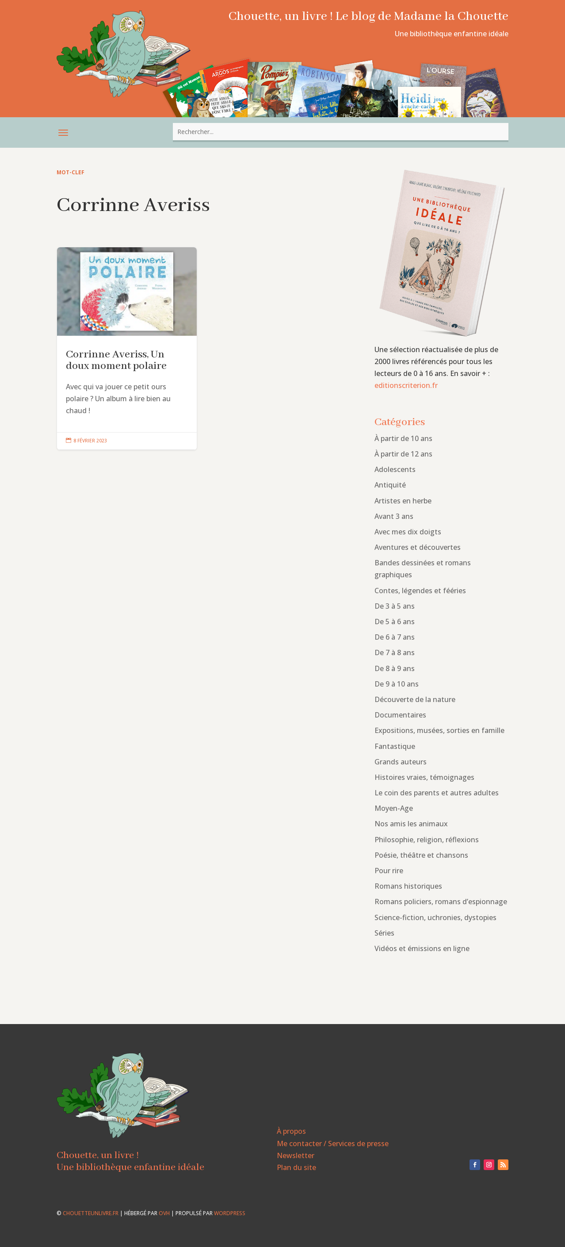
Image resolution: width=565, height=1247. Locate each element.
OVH (164, 1213)
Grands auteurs (400, 762)
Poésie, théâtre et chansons (421, 855)
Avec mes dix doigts (407, 532)
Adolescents (395, 469)
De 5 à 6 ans (394, 621)
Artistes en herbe (402, 501)
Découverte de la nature (414, 699)
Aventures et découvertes (417, 547)
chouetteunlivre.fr (90, 1213)
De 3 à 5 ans (394, 606)
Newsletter (295, 1155)
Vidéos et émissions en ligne (422, 948)
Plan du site (296, 1167)
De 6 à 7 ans (394, 637)
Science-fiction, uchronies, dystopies (435, 917)
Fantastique (394, 746)
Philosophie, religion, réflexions (426, 839)
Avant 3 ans (393, 516)
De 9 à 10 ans (396, 684)
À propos (291, 1131)
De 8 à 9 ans (394, 668)
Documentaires (400, 715)
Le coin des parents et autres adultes (436, 793)
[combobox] (340, 131)
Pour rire (388, 870)
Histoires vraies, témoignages (424, 777)
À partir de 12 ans (403, 454)
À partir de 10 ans (403, 438)
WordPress (229, 1213)
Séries (384, 933)
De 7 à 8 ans (394, 652)
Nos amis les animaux (411, 824)
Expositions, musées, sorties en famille (439, 730)
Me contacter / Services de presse (333, 1143)
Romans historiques (408, 886)
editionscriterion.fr (406, 385)
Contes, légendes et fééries (420, 590)
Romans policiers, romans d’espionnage (440, 901)
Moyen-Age (393, 808)
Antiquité (390, 485)
